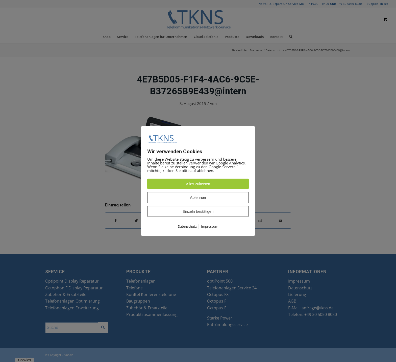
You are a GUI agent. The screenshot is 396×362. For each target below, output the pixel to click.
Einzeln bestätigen (198, 211)
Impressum (209, 226)
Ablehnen (198, 197)
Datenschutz (187, 226)
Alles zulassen (198, 184)
